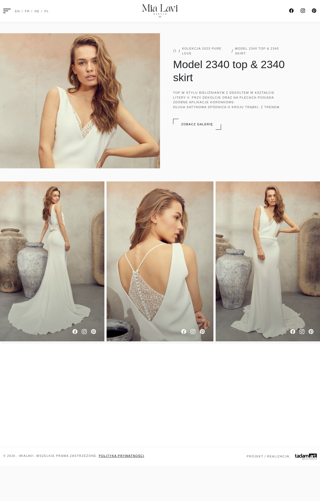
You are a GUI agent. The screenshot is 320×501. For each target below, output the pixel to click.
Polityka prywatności (121, 455)
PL (46, 11)
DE (37, 11)
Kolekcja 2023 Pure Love (202, 51)
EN (17, 11)
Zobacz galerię (197, 124)
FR (27, 11)
